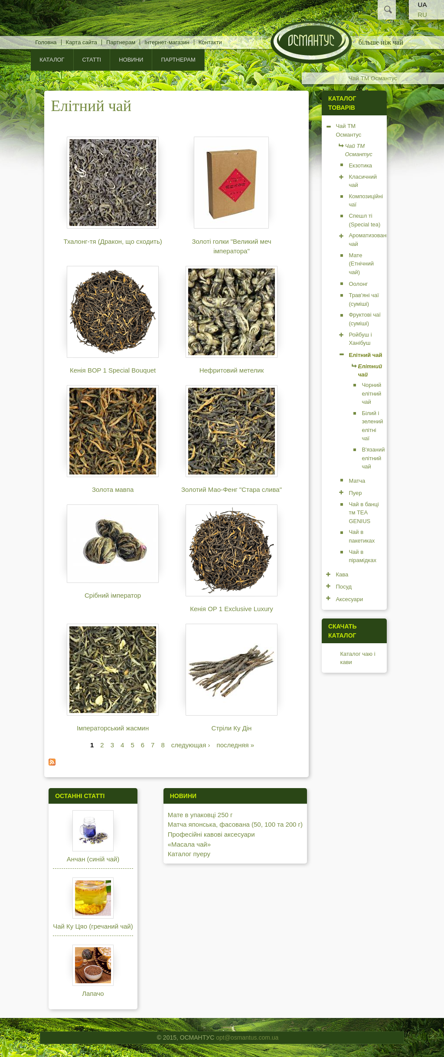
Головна (45, 42)
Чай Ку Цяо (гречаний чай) (93, 926)
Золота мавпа (113, 489)
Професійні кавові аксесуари (211, 834)
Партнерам (120, 42)
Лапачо (93, 993)
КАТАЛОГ (51, 59)
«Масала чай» (189, 844)
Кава (342, 574)
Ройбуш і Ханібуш (360, 339)
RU (422, 14)
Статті (91, 59)
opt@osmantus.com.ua (247, 1037)
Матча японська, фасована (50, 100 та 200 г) (235, 824)
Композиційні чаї (366, 200)
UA (422, 4)
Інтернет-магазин (166, 42)
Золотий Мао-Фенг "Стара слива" (231, 489)
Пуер (355, 493)
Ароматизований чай (370, 239)
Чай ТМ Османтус (373, 78)
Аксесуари (349, 599)
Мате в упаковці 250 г (200, 814)
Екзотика (360, 165)
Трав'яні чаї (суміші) (364, 299)
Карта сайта (81, 42)
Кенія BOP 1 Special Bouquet (113, 370)
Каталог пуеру (189, 853)
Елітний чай (365, 355)
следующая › (190, 745)
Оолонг (358, 284)
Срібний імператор (113, 595)
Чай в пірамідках (362, 556)
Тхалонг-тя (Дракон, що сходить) (112, 241)
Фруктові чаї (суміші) (364, 319)
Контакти (210, 42)
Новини (131, 59)
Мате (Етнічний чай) (361, 263)
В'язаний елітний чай (373, 458)
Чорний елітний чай (371, 393)
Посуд (344, 586)
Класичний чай (363, 181)
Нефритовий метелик (231, 370)
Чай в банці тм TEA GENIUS (364, 512)
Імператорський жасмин (113, 728)
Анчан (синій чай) (93, 859)
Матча (357, 481)
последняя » (236, 745)
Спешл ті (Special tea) (364, 220)
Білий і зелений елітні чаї (372, 426)
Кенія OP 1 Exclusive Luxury (231, 608)
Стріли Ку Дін (232, 728)
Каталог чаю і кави (357, 658)
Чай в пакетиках (362, 536)
